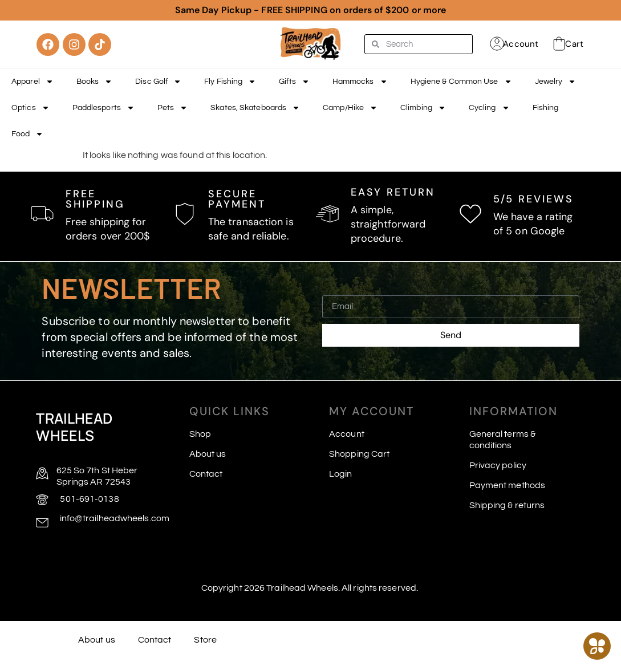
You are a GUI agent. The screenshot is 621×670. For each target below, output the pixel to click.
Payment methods (507, 485)
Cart (574, 44)
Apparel (32, 81)
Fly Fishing (230, 81)
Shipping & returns (507, 505)
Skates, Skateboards (255, 107)
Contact (206, 473)
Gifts (294, 81)
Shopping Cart (359, 453)
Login (340, 473)
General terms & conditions (502, 439)
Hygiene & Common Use (461, 81)
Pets (172, 107)
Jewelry (556, 81)
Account (520, 44)
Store (205, 639)
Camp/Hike (350, 107)
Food (27, 134)
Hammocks (360, 81)
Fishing (546, 108)
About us (207, 453)
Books (94, 81)
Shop (200, 433)
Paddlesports (103, 107)
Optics (30, 107)
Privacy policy (497, 465)
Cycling (489, 107)
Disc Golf (158, 81)
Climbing (423, 107)
